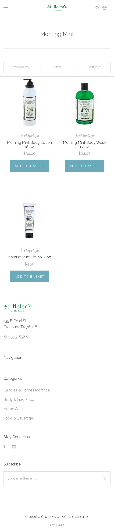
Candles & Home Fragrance (27, 390)
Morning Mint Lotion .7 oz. (29, 257)
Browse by (20, 67)
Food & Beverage (18, 418)
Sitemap (57, 525)
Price (57, 67)
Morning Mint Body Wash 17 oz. (84, 144)
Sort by (94, 67)
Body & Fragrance (19, 399)
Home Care (13, 409)
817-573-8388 (16, 337)
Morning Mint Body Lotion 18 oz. (29, 144)
